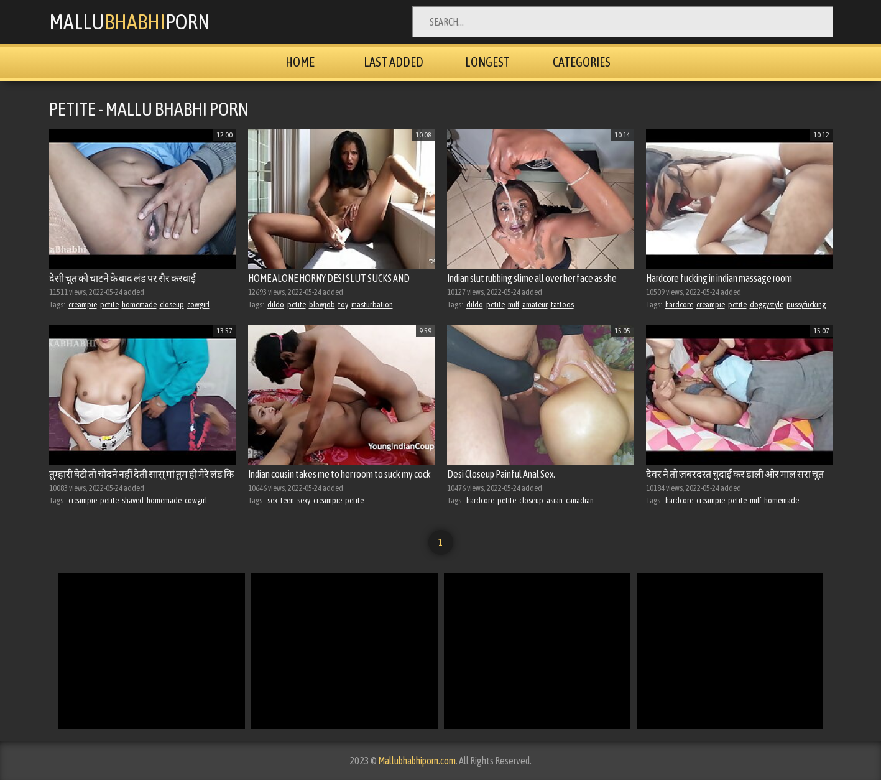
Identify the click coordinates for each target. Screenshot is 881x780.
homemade (139, 304)
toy (343, 304)
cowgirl (198, 304)
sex (272, 500)
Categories (582, 62)
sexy (303, 500)
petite (109, 304)
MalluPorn (129, 21)
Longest (487, 62)
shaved (133, 500)
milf (513, 304)
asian (555, 500)
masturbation (372, 304)
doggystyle (766, 304)
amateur (535, 304)
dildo (275, 304)
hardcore (679, 304)
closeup (172, 304)
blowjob (322, 304)
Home (300, 62)
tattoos (562, 304)
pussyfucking (806, 304)
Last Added (393, 62)
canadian (580, 500)
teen (287, 500)
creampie (82, 304)
